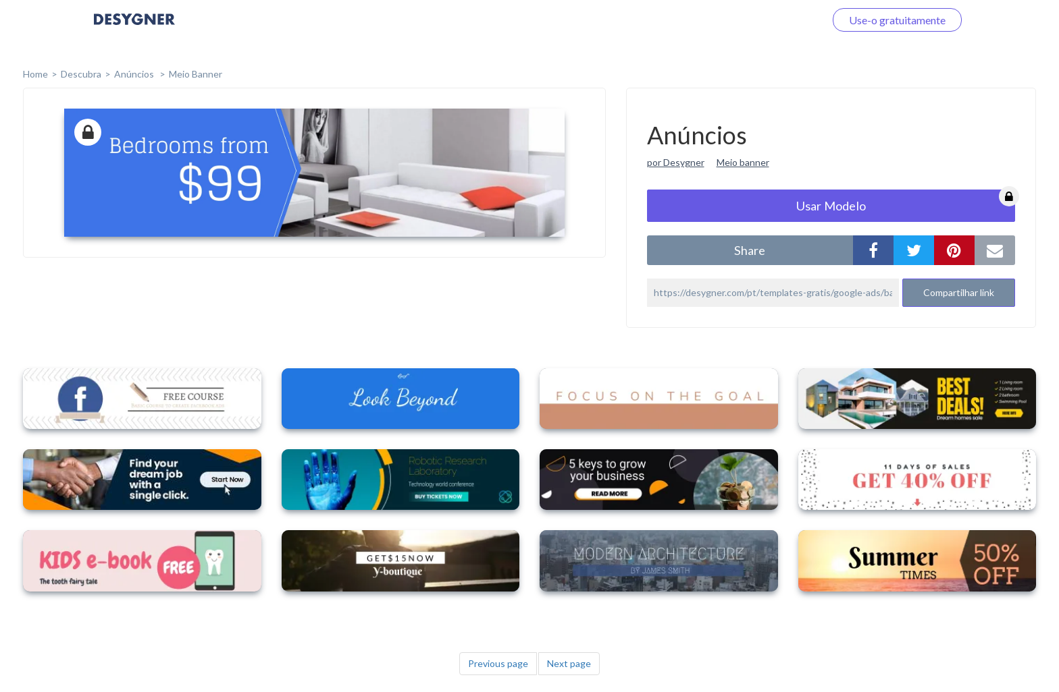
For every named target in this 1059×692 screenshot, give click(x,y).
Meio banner (743, 162)
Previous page (498, 663)
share (749, 250)
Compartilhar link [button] (958, 292)
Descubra (81, 74)
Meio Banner (195, 74)
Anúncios (135, 74)
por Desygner (675, 162)
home (35, 74)
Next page (569, 663)
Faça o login (781, 20)
